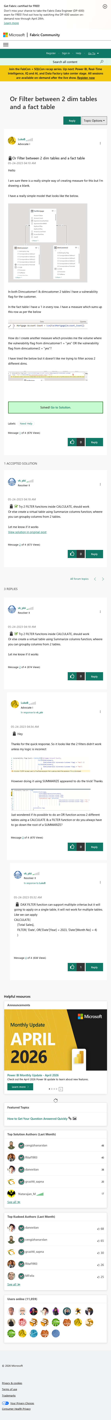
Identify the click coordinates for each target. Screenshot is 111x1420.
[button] (72, 121)
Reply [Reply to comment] (94, 554)
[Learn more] (20, 1086)
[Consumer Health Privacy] (55, 1409)
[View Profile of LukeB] (21, 139)
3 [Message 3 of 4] (23, 837)
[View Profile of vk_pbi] (22, 480)
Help (78, 53)
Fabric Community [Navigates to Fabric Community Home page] (45, 34)
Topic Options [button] (93, 120)
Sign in (66, 53)
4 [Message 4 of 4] (26, 957)
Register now (86, 78)
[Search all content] (78, 62)
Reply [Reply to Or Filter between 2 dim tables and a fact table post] (94, 442)
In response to (32, 712)
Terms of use (9, 1389)
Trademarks (9, 1395)
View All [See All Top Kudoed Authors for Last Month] (13, 1284)
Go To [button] (91, 53)
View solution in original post (27, 532)
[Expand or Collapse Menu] (6, 44)
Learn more (11, 23)
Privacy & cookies (12, 1383)
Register (51, 53)
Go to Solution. (61, 407)
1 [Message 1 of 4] (20, 432)
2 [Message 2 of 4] (20, 544)
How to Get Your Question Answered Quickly (37, 1119)
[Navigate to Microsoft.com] (14, 35)
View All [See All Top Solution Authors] (13, 1202)
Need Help (26, 423)
